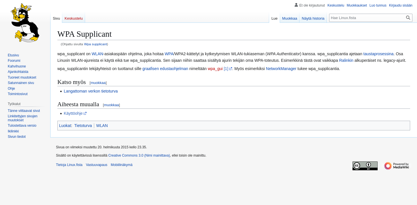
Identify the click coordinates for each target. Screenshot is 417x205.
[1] (226, 68)
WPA (169, 54)
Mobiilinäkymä (121, 165)
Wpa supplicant (95, 44)
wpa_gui (215, 68)
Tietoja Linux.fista (69, 165)
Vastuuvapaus (96, 165)
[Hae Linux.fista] (370, 18)
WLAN (97, 54)
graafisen (150, 68)
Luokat (65, 125)
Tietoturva (83, 125)
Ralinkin (346, 60)
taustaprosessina (378, 54)
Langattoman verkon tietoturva (91, 91)
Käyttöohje (73, 113)
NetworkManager (281, 68)
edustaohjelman (174, 68)
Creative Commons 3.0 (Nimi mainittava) (139, 155)
